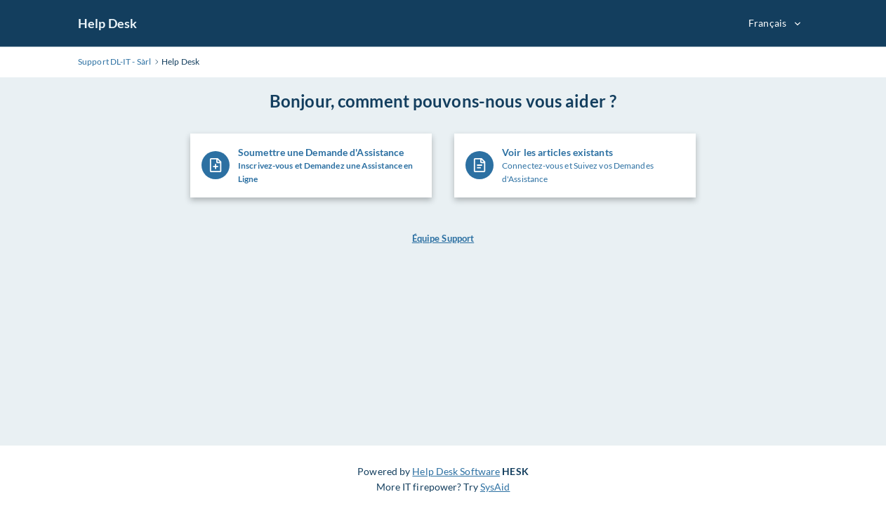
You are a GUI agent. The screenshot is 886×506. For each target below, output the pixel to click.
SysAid (495, 487)
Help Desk (107, 23)
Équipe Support (443, 238)
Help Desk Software (456, 471)
